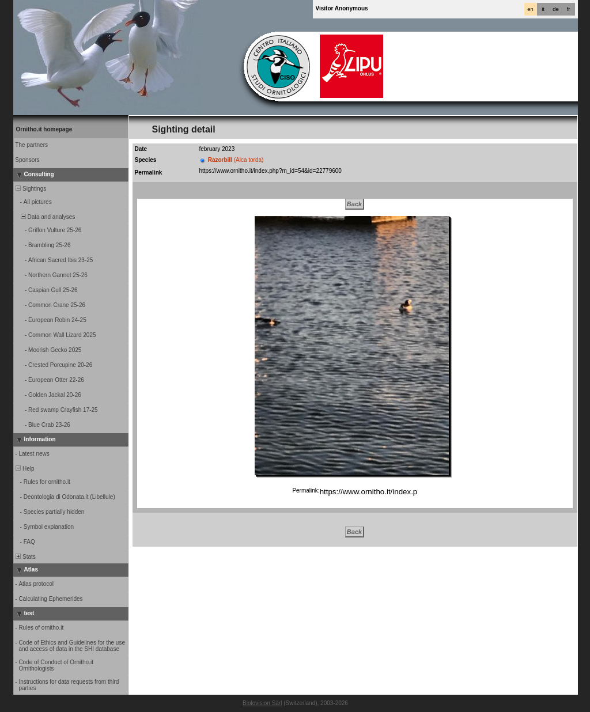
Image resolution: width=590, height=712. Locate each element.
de (555, 9)
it (543, 9)
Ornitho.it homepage (44, 129)
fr (568, 9)
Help (24, 468)
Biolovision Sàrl (262, 703)
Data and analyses (44, 217)
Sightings (30, 188)
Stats (25, 557)
